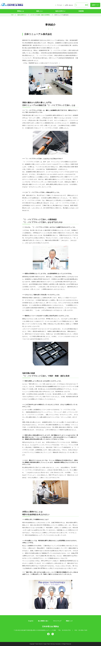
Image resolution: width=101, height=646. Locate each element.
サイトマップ (57, 621)
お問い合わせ (69, 5)
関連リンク (69, 621)
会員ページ (95, 5)
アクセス (59, 5)
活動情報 (81, 11)
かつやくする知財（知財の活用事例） (41, 15)
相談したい (39, 11)
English (30, 621)
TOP (12, 15)
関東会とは (20, 11)
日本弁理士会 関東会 (50, 626)
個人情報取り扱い (43, 621)
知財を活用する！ (60, 11)
